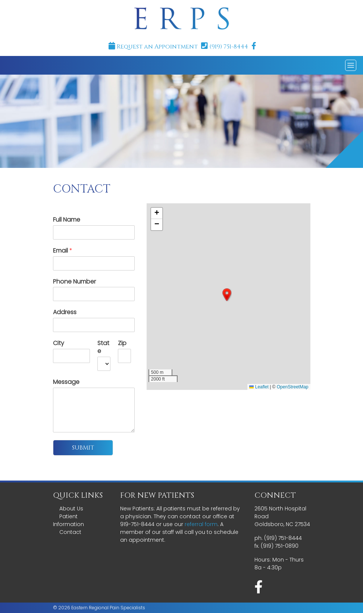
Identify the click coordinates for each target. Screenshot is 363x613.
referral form (201, 524)
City (58, 343)
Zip (122, 343)
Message (66, 382)
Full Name (66, 220)
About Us (71, 508)
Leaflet (258, 387)
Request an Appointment (153, 47)
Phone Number (74, 282)
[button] (227, 294)
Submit (83, 448)
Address (64, 312)
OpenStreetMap (293, 387)
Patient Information (68, 520)
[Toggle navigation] (350, 65)
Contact (70, 532)
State (103, 347)
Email (62, 251)
